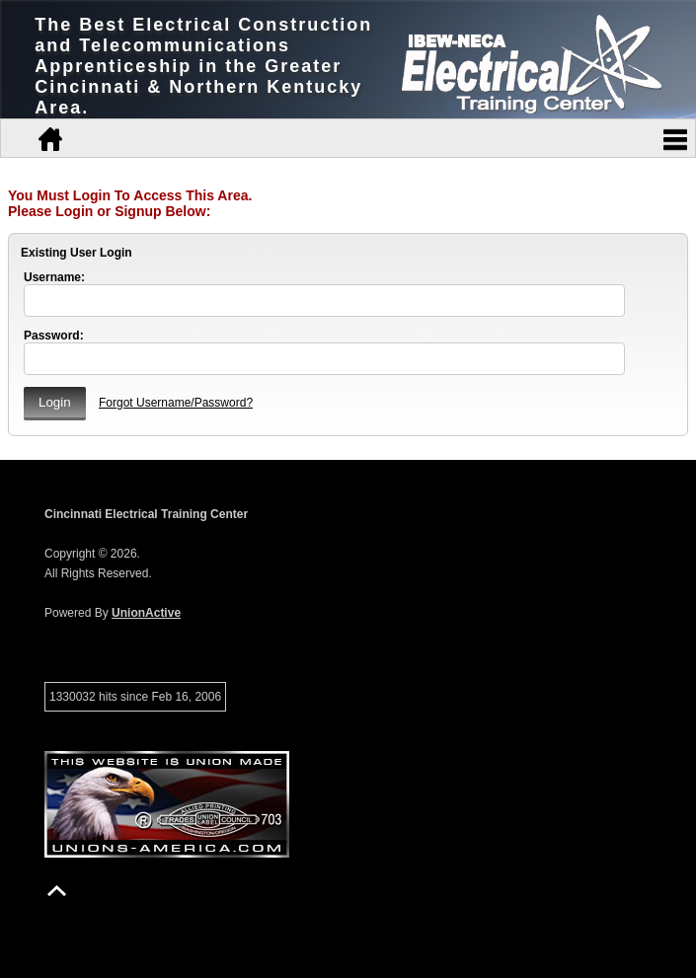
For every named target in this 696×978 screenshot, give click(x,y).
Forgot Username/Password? (176, 403)
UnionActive (146, 613)
